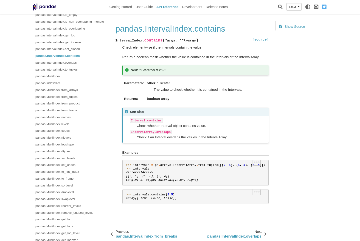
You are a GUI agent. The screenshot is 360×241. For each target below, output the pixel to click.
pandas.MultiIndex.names (53, 117)
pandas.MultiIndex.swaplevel (55, 199)
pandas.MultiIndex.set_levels (55, 158)
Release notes (217, 7)
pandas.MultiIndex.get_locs (54, 226)
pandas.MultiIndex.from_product (57, 103)
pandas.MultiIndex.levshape (54, 144)
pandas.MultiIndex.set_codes (55, 165)
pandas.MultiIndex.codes (52, 130)
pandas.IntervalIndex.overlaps (56, 62)
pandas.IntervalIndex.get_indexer (58, 42)
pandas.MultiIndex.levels (52, 124)
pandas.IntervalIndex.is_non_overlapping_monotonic (69, 21)
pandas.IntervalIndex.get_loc (55, 35)
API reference (167, 7)
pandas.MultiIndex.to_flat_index (57, 171)
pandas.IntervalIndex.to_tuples (56, 69)
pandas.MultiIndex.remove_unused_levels (64, 212)
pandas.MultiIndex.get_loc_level (57, 233)
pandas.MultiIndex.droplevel (54, 192)
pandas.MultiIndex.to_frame (54, 178)
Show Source (292, 26)
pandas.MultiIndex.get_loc (53, 219)
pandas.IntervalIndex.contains (57, 56)
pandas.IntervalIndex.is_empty (56, 14)
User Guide (144, 7)
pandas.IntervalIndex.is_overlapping (60, 28)
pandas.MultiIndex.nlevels (53, 137)
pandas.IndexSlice (48, 83)
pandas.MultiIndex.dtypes (52, 151)
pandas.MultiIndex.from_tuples (56, 97)
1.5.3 (292, 7)
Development (192, 7)
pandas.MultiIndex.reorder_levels (58, 206)
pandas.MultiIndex (48, 76)
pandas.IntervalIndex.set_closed (57, 49)
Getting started (121, 7)
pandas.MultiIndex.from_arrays (56, 90)
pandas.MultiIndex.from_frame (56, 110)
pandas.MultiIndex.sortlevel (54, 185)
